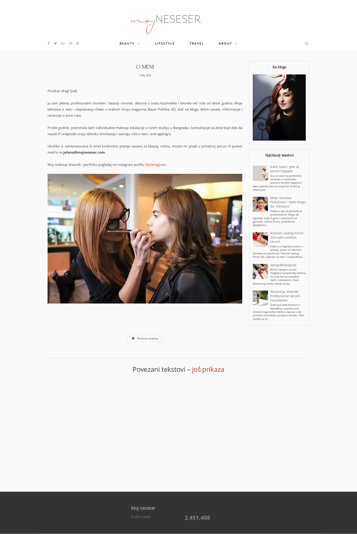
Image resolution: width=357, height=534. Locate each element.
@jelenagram (155, 164)
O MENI (145, 66)
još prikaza (208, 369)
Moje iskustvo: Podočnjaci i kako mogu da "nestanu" (288, 202)
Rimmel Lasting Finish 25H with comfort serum (287, 237)
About (225, 43)
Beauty (127, 43)
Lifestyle (165, 43)
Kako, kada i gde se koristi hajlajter (284, 169)
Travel (196, 43)
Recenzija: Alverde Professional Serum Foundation (285, 296)
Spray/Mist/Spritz (283, 265)
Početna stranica (145, 338)
